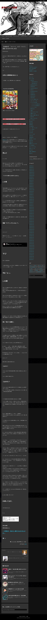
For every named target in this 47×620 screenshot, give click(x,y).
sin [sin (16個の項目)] (43, 265)
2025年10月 (31, 175)
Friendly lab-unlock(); (34, 88)
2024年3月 (31, 202)
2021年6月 (31, 254)
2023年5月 (31, 218)
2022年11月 (31, 227)
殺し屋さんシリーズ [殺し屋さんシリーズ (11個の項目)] (33, 271)
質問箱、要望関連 (32, 151)
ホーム (3, 41)
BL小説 (30, 121)
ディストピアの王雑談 (35, 105)
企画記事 (31, 137)
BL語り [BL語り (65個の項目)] (36, 265)
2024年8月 (31, 194)
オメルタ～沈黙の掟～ (34, 99)
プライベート (32, 134)
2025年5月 (31, 183)
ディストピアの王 (12, 41)
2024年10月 (31, 191)
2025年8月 (31, 178)
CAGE (32, 80)
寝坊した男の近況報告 (32, 68)
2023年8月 (31, 213)
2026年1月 (31, 170)
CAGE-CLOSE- (34, 81)
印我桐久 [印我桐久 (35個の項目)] (37, 270)
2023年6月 (31, 216)
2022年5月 (31, 237)
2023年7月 (31, 215)
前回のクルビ (5, 139)
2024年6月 (31, 197)
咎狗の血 (32, 108)
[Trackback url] (15, 610)
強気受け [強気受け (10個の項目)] (42, 270)
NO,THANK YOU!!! (34, 91)
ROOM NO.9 (33, 96)
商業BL (18, 541)
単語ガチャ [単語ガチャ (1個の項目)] (31, 270)
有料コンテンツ (32, 148)
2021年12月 (31, 245)
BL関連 (31, 124)
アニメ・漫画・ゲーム (33, 127)
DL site (25, 541)
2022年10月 (31, 229)
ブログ (31, 132)
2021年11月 (31, 246)
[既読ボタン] (3, 538)
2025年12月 (31, 172)
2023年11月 (31, 208)
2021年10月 (31, 248)
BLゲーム (7, 41)
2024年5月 (31, 199)
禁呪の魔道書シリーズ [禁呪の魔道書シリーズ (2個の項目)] (40, 271)
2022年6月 (31, 235)
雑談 (30, 153)
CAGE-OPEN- (34, 83)
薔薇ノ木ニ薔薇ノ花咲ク (35, 115)
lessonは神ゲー (31, 69)
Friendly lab (33, 86)
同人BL (31, 140)
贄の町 (32, 116)
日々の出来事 (31, 145)
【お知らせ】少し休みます (33, 67)
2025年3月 (31, 186)
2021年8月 (31, 251)
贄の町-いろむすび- (34, 118)
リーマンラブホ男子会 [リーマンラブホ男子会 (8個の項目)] (39, 268)
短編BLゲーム (33, 113)
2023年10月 (31, 210)
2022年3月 (31, 240)
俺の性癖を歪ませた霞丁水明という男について (15, 582)
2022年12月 (31, 226)
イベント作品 (31, 129)
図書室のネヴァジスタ (33, 143)
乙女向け (31, 135)
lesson (32, 89)
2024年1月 (31, 205)
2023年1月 (31, 224)
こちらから (31, 159)
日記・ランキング (32, 146)
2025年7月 (31, 180)
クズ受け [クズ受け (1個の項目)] (31, 268)
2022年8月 (31, 232)
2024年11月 (31, 189)
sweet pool (33, 97)
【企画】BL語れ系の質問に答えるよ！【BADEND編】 (17, 595)
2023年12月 (31, 207)
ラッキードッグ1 (33, 107)
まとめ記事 (31, 126)
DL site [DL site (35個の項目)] (40, 265)
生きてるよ (31, 65)
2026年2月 (31, 169)
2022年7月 (31, 234)
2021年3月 (31, 259)
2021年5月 (31, 256)
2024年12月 (31, 188)
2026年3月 (31, 167)
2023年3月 (31, 221)
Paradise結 (33, 94)
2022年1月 (31, 243)
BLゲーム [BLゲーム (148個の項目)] (31, 265)
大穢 (32, 110)
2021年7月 (31, 253)
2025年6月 (31, 181)
